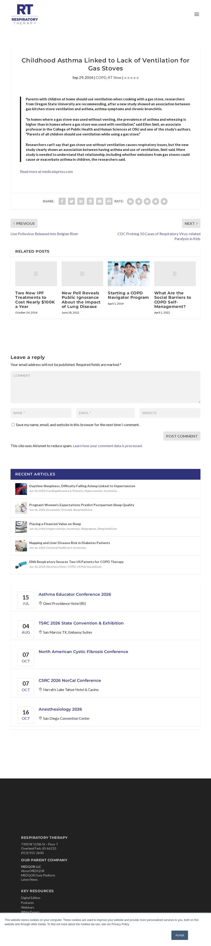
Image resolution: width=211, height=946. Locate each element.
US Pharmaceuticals (89, 566)
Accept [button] (179, 935)
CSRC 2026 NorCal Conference (70, 680)
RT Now (114, 77)
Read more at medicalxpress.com (46, 171)
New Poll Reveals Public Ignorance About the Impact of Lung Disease (81, 300)
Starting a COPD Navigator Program (128, 295)
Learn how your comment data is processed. (108, 445)
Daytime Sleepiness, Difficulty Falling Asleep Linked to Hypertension (82, 486)
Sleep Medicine (82, 509)
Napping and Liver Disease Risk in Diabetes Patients (69, 543)
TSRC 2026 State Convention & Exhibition (81, 623)
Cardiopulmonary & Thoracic (65, 491)
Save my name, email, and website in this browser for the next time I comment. (77, 424)
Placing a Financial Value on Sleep (55, 524)
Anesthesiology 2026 (60, 709)
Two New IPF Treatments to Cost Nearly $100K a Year (35, 300)
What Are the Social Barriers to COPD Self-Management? (172, 300)
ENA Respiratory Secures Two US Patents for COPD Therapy (76, 562)
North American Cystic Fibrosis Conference (83, 651)
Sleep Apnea (88, 528)
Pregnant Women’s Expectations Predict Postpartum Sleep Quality (81, 505)
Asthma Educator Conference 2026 (75, 594)
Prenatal (66, 509)
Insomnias (110, 491)
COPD (101, 77)
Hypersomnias (93, 491)
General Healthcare (59, 547)
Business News (57, 566)
